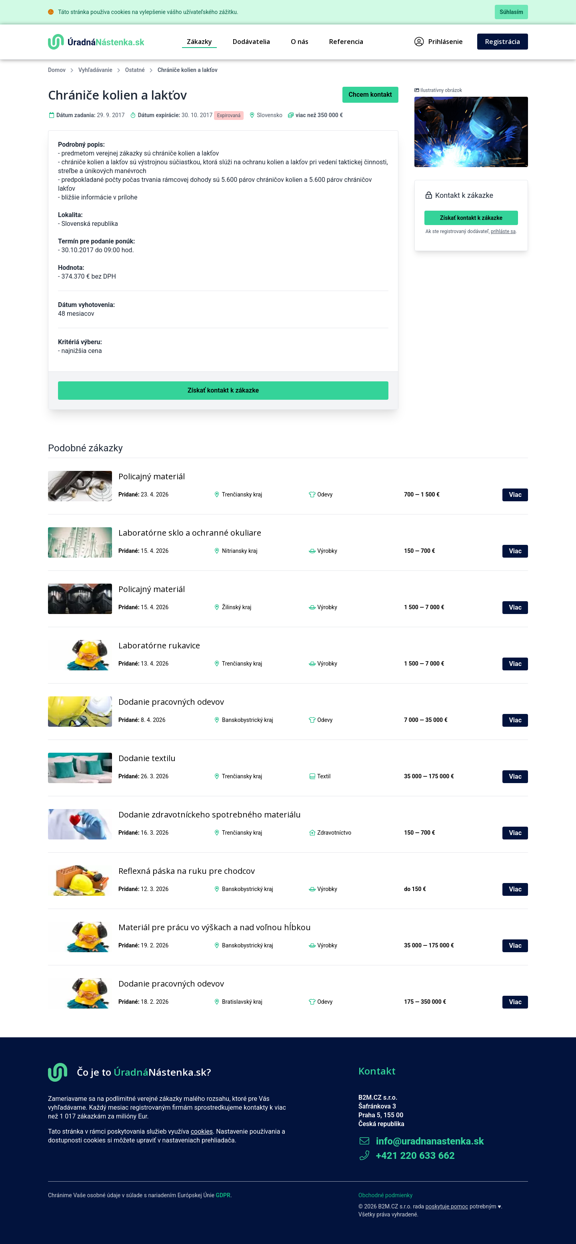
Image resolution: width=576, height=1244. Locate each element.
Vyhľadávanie (95, 70)
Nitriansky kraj (239, 551)
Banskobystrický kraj (247, 720)
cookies (202, 1131)
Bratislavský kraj (242, 1002)
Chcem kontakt (370, 94)
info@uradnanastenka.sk (421, 1141)
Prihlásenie (438, 41)
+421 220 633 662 (406, 1155)
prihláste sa (503, 231)
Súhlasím (511, 12)
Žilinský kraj (236, 607)
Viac (515, 494)
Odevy (324, 494)
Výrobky (327, 551)
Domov (57, 70)
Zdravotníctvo (334, 832)
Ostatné (135, 70)
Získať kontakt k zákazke (471, 218)
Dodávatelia (251, 41)
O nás (299, 41)
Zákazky (199, 41)
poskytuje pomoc (447, 1206)
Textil (323, 776)
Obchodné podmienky (385, 1195)
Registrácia (502, 41)
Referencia (346, 41)
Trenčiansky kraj (242, 494)
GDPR (223, 1195)
